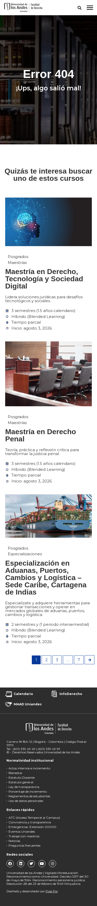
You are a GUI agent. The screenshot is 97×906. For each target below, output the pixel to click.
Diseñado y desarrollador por (32, 891)
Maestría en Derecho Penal (40, 435)
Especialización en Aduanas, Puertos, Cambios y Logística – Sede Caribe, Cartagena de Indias (45, 577)
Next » (89, 660)
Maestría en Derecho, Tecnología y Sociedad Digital (44, 279)
